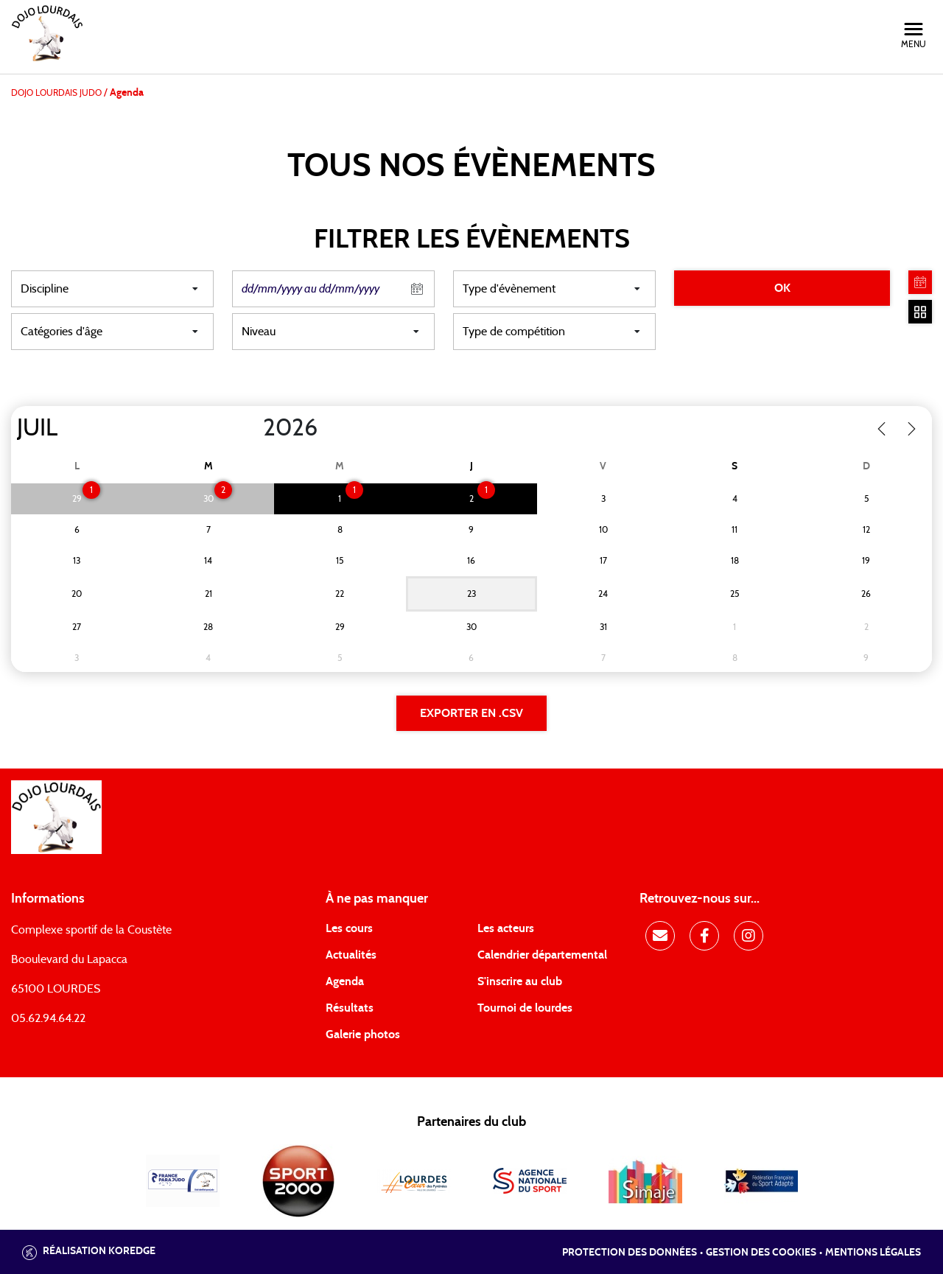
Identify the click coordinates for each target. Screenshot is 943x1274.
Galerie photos (363, 1034)
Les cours (349, 928)
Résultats (350, 1008)
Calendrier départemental (542, 955)
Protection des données (629, 1252)
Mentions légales (873, 1252)
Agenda (345, 981)
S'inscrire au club (519, 981)
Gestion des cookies (761, 1252)
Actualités (351, 955)
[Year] (251, 428)
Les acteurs (505, 928)
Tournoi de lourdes (524, 1008)
